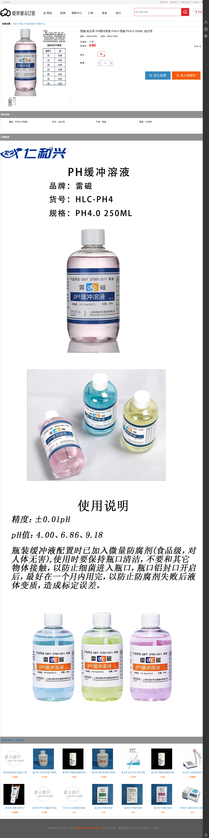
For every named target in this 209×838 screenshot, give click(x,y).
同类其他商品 (7, 740)
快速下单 (202, 12)
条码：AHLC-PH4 (109, 36)
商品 (21, 24)
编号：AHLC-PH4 (88, 36)
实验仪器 (30, 24)
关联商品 (20, 740)
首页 (15, 24)
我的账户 (173, 2)
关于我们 (6, 2)
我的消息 (184, 2)
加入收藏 (157, 75)
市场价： (84, 42)
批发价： (84, 46)
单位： (83, 55)
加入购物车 (186, 75)
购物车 (164, 2)
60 (93, 45)
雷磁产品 (41, 24)
